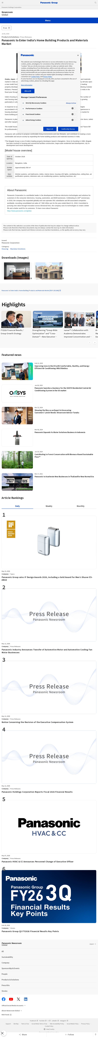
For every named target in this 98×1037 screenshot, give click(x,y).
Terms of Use (25, 1024)
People (4, 974)
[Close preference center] (78, 55)
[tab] (49, 506)
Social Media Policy (72, 1024)
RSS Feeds (5, 1015)
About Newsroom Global (11, 1011)
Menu (48, 20)
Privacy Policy (85, 1024)
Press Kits (6, 985)
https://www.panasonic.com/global (19, 211)
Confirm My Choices (68, 129)
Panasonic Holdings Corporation (11, 7)
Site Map (16, 1024)
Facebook (34, 1021)
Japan (91, 944)
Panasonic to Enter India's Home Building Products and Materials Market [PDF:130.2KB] (31, 290)
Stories (4, 991)
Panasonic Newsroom (12, 944)
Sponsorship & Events (10, 968)
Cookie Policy (49, 1026)
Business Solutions (17, 249)
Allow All (27, 91)
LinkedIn (55, 1021)
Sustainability (7, 957)
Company (5, 963)
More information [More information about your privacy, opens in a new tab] (26, 85)
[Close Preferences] (3, 1033)
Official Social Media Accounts (12, 1005)
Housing (5, 249)
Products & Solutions (10, 37)
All (3, 951)
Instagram (64, 1021)
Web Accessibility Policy (57, 1024)
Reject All (50, 129)
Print (6, 28)
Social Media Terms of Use (39, 1024)
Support (8, 1024)
